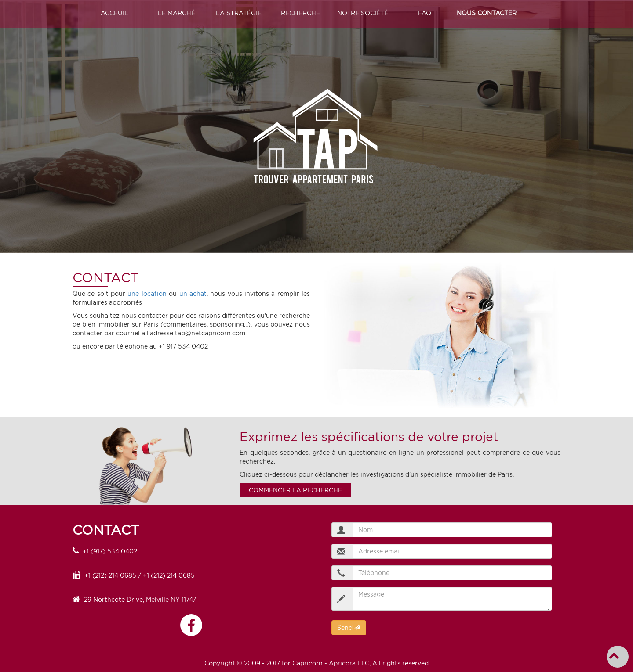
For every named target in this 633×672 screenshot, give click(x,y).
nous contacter (487, 13)
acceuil (114, 13)
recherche (300, 13)
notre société (362, 13)
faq (424, 13)
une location (146, 293)
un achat (193, 293)
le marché (176, 13)
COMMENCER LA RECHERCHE (295, 490)
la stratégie (239, 13)
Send (348, 627)
